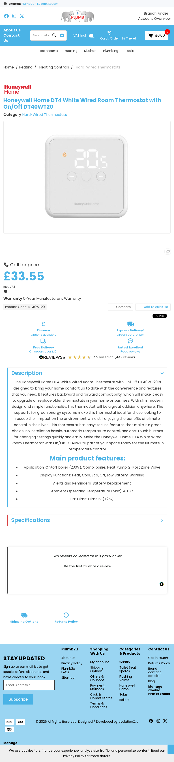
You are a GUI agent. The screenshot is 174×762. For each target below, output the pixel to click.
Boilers (124, 700)
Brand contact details (154, 672)
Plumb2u (69, 649)
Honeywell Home (127, 687)
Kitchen (90, 50)
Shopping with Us (99, 651)
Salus (123, 694)
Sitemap (68, 677)
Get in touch (158, 658)
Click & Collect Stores (101, 696)
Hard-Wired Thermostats (98, 67)
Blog (151, 681)
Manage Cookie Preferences (159, 690)
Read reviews (130, 347)
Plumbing (110, 50)
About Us (12, 30)
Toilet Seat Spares (127, 669)
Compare (121, 307)
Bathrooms (49, 50)
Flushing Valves (125, 678)
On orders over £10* (43, 347)
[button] (87, 565)
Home (8, 67)
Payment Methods (97, 687)
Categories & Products (129, 651)
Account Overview (154, 18)
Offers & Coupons (97, 678)
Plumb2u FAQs (68, 670)
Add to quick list (153, 307)
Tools (129, 50)
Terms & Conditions (98, 705)
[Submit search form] (54, 35)
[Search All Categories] (48, 35)
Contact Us (11, 38)
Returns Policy (159, 663)
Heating (71, 50)
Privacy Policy (71, 663)
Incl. (79, 35)
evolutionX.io (128, 721)
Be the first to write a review (87, 566)
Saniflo (124, 662)
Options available (43, 330)
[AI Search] (62, 36)
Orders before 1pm (130, 330)
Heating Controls (54, 67)
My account (99, 662)
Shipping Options (96, 669)
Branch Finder (156, 13)
